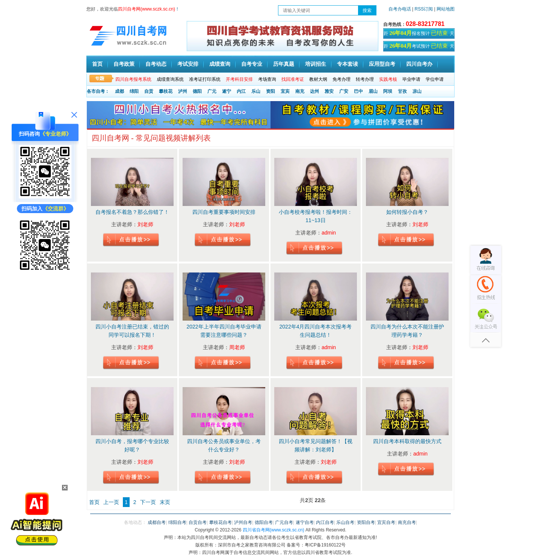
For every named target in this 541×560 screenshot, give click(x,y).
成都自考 (157, 522)
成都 (119, 91)
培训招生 (315, 64)
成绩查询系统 (170, 79)
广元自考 (284, 522)
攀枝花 (165, 91)
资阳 (270, 91)
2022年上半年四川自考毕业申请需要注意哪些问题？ (223, 331)
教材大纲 (318, 79)
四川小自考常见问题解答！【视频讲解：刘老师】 (315, 445)
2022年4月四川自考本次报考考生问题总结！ (316, 331)
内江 (241, 91)
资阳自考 (366, 522)
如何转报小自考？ (407, 212)
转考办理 (365, 79)
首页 (97, 64)
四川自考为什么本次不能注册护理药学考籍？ (407, 331)
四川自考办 (419, 64)
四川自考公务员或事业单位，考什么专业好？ (224, 445)
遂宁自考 (305, 522)
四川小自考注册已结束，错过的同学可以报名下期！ (132, 331)
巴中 (358, 91)
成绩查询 (219, 64)
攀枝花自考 (220, 522)
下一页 (148, 502)
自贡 (148, 91)
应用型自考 (382, 64)
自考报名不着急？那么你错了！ (132, 212)
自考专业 (251, 64)
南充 (299, 91)
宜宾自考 (386, 522)
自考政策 (123, 64)
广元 (211, 91)
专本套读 (347, 64)
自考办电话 (399, 9)
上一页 (111, 502)
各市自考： (98, 91)
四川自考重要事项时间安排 (223, 212)
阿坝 (387, 91)
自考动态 (155, 64)
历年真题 (283, 64)
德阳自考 (264, 522)
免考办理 (341, 79)
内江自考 (325, 522)
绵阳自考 (177, 522)
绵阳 (134, 91)
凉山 (417, 91)
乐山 (255, 91)
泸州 (182, 91)
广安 (343, 91)
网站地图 (446, 9)
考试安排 (187, 64)
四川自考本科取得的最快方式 (407, 441)
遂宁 (226, 91)
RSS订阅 (424, 9)
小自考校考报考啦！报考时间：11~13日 (315, 216)
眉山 (373, 91)
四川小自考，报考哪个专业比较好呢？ (132, 445)
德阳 (197, 91)
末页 (165, 502)
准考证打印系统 (205, 79)
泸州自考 (243, 522)
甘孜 (402, 91)
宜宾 (285, 91)
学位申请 (435, 79)
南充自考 (407, 522)
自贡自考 (198, 522)
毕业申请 (411, 79)
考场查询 (267, 79)
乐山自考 (345, 522)
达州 (314, 91)
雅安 (329, 91)
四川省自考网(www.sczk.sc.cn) (273, 530)
